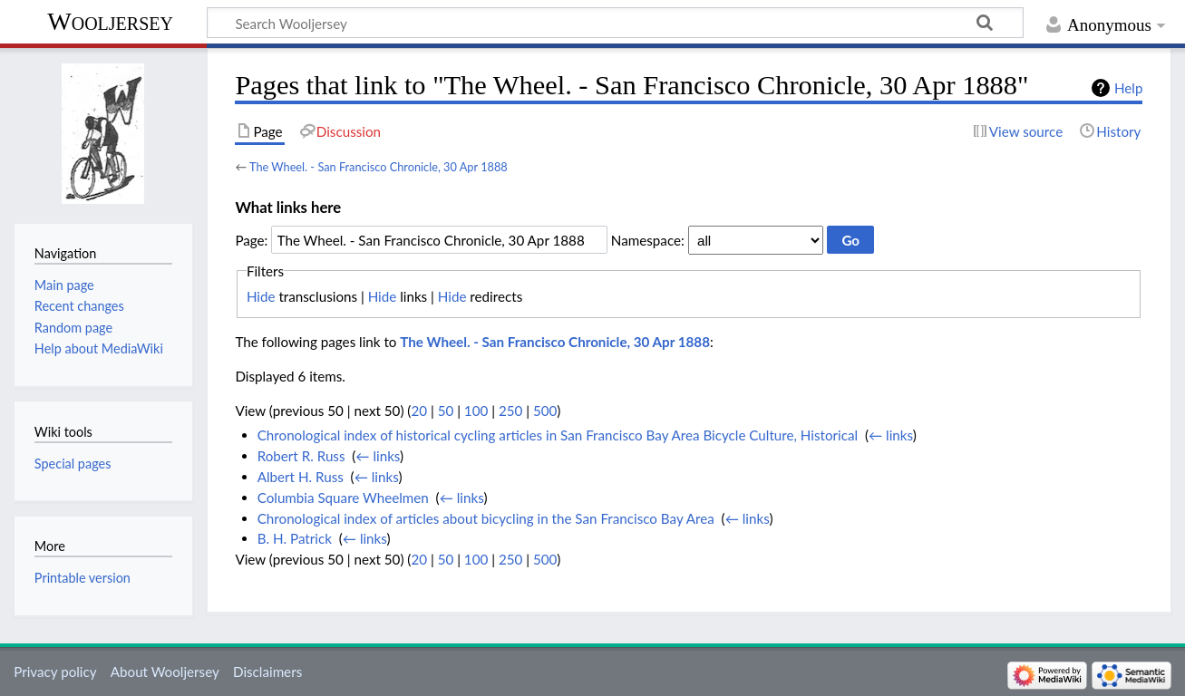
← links (891, 435)
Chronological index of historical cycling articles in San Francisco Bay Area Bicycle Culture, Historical (557, 435)
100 (476, 410)
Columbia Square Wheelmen (343, 497)
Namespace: (648, 240)
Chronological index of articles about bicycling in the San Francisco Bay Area (485, 518)
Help (1128, 88)
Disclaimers (267, 671)
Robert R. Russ (301, 456)
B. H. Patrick (294, 538)
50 (446, 410)
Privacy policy (55, 671)
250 (510, 410)
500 (545, 410)
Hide (261, 296)
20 (419, 410)
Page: (251, 240)
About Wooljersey (165, 671)
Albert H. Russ (300, 477)
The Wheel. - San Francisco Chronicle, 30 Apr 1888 (378, 167)
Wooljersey (110, 21)
